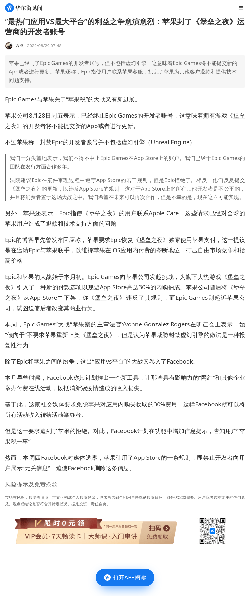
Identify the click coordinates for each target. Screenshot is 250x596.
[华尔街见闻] (23, 7)
